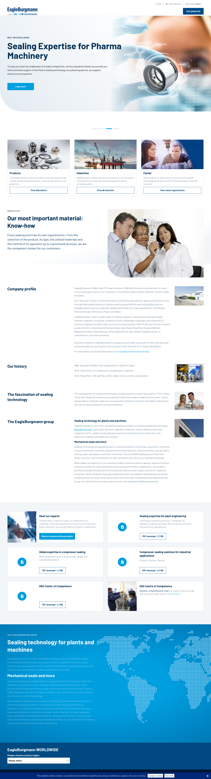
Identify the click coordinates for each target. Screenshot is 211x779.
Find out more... (174, 594)
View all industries (105, 190)
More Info (169, 775)
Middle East (189, 4)
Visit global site (193, 11)
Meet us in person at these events (57, 536)
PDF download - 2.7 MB (152, 536)
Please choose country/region (23, 755)
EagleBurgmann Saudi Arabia (134, 351)
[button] (95, 129)
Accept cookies (155, 775)
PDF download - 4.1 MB (52, 570)
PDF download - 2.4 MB (152, 570)
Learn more (20, 86)
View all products (39, 190)
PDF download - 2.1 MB (52, 604)
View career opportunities (172, 190)
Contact (158, 4)
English (198, 4)
